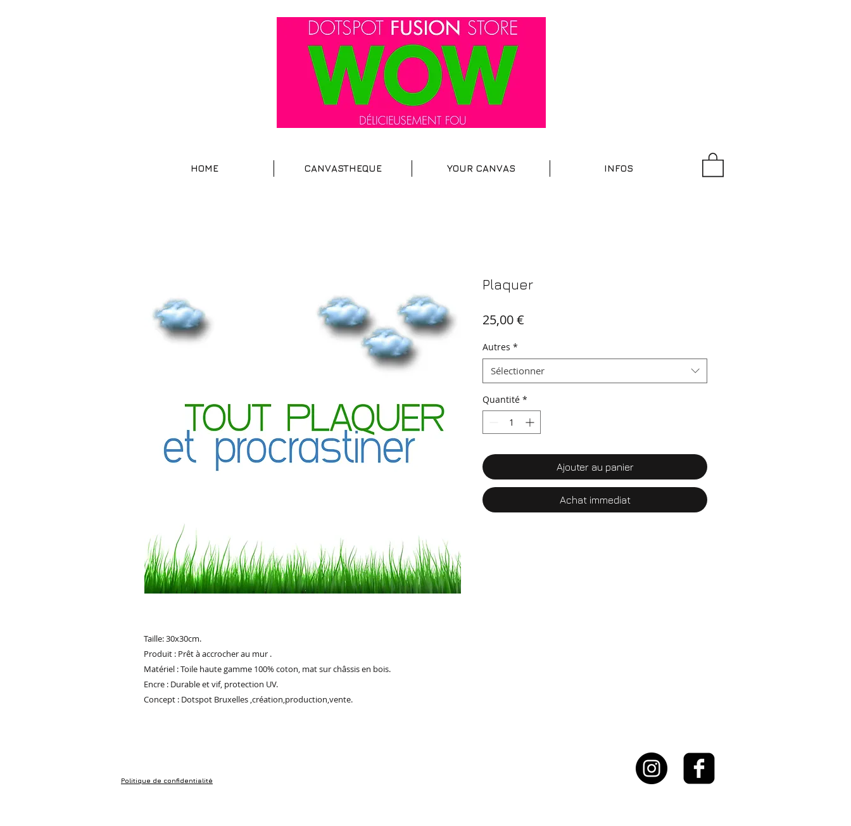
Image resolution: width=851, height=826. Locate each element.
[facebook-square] (699, 768)
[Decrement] (492, 422)
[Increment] (531, 422)
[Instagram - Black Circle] (651, 768)
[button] (343, 168)
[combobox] (594, 371)
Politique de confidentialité (167, 780)
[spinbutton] (511, 422)
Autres (500, 347)
